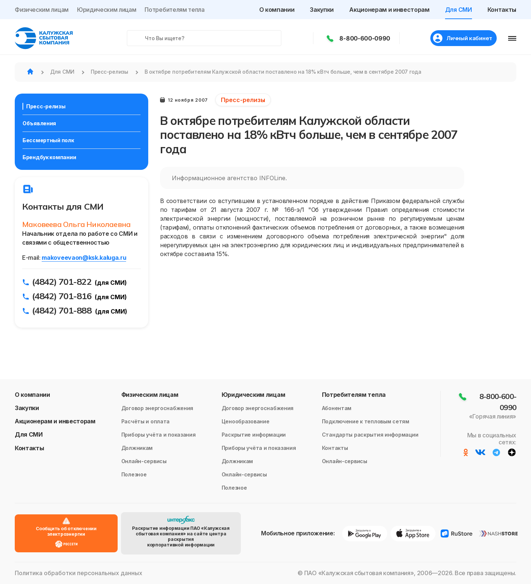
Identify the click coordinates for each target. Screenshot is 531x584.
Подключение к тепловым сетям (365, 421)
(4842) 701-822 (61, 281)
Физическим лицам (42, 9)
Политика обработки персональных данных (78, 573)
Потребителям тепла (174, 9)
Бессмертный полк (48, 140)
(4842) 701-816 (61, 295)
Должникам (137, 448)
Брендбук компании (49, 157)
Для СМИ (458, 9)
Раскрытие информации (254, 434)
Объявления (39, 123)
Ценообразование (246, 421)
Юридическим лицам (106, 9)
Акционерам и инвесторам (389, 9)
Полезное (134, 474)
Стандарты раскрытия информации (370, 434)
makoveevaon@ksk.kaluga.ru (84, 257)
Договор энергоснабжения (157, 408)
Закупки (322, 9)
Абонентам (336, 408)
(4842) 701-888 (61, 310)
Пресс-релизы (46, 106)
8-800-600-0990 (362, 38)
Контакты (501, 9)
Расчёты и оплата (145, 421)
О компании (277, 9)
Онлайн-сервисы (144, 461)
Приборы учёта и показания (158, 434)
